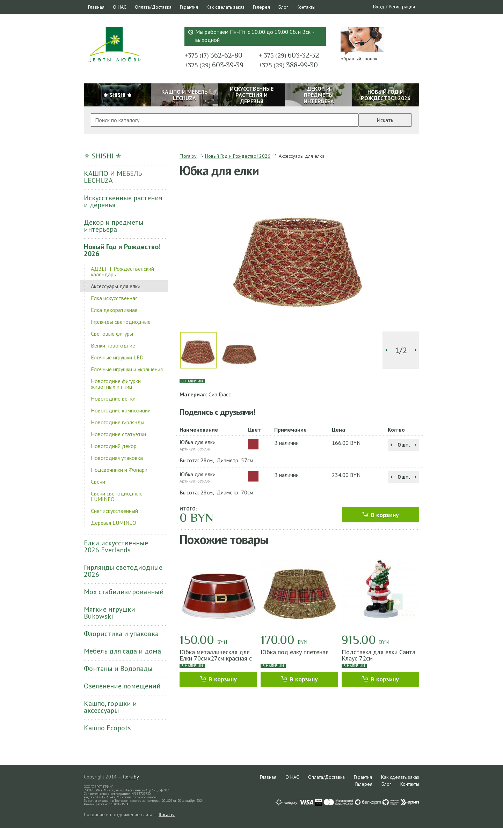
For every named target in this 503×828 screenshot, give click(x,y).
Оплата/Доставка (153, 7)
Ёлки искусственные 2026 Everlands (116, 546)
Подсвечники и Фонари (119, 469)
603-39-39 (213, 65)
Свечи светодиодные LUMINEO (117, 496)
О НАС (119, 7)
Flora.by (188, 156)
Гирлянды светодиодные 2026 (123, 571)
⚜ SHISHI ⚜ (103, 156)
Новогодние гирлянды (117, 422)
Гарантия (189, 7)
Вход (378, 6)
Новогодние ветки (113, 398)
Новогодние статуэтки (118, 434)
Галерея (261, 7)
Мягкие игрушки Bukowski (109, 613)
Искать (385, 120)
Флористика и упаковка (121, 633)
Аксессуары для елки (115, 286)
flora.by (131, 777)
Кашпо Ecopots (107, 727)
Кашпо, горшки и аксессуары (110, 707)
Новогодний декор (114, 445)
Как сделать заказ (225, 7)
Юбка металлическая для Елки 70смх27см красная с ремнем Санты (216, 658)
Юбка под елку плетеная (295, 652)
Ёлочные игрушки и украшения (127, 369)
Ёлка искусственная (114, 297)
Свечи (98, 481)
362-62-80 (213, 55)
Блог (283, 7)
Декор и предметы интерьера (114, 226)
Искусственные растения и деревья (123, 201)
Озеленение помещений (122, 686)
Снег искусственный (114, 510)
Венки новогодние (113, 345)
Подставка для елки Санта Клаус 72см (378, 655)
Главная (96, 7)
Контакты (306, 7)
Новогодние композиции (121, 410)
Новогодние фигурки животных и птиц (116, 384)
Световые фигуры (112, 333)
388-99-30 (288, 65)
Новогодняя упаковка (117, 457)
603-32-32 (288, 55)
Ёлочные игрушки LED (117, 357)
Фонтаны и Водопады (118, 668)
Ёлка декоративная (114, 309)
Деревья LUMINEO (113, 522)
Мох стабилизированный (124, 591)
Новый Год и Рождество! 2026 (122, 250)
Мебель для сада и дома (122, 651)
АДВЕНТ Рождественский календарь (122, 271)
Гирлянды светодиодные (121, 321)
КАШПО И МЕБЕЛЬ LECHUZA (113, 177)
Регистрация (402, 6)
